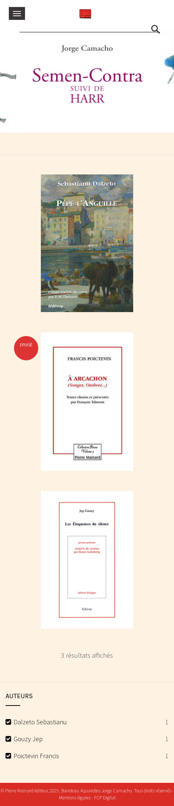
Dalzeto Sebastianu (40, 722)
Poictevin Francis (36, 756)
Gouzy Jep (28, 739)
